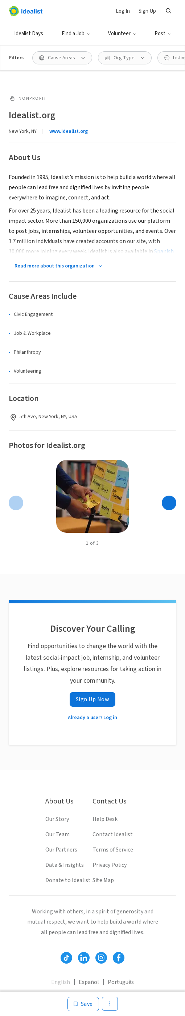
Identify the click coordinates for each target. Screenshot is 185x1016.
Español (89, 982)
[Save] (83, 1004)
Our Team (57, 834)
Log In (123, 11)
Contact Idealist (112, 834)
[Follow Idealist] (66, 958)
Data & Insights (64, 865)
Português (121, 982)
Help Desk (105, 819)
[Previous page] (16, 503)
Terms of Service (112, 850)
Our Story (57, 819)
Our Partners (61, 850)
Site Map (103, 880)
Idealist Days (28, 33)
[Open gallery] (92, 496)
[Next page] (169, 503)
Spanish (164, 251)
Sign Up (147, 11)
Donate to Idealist (68, 880)
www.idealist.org (68, 131)
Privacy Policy (109, 865)
